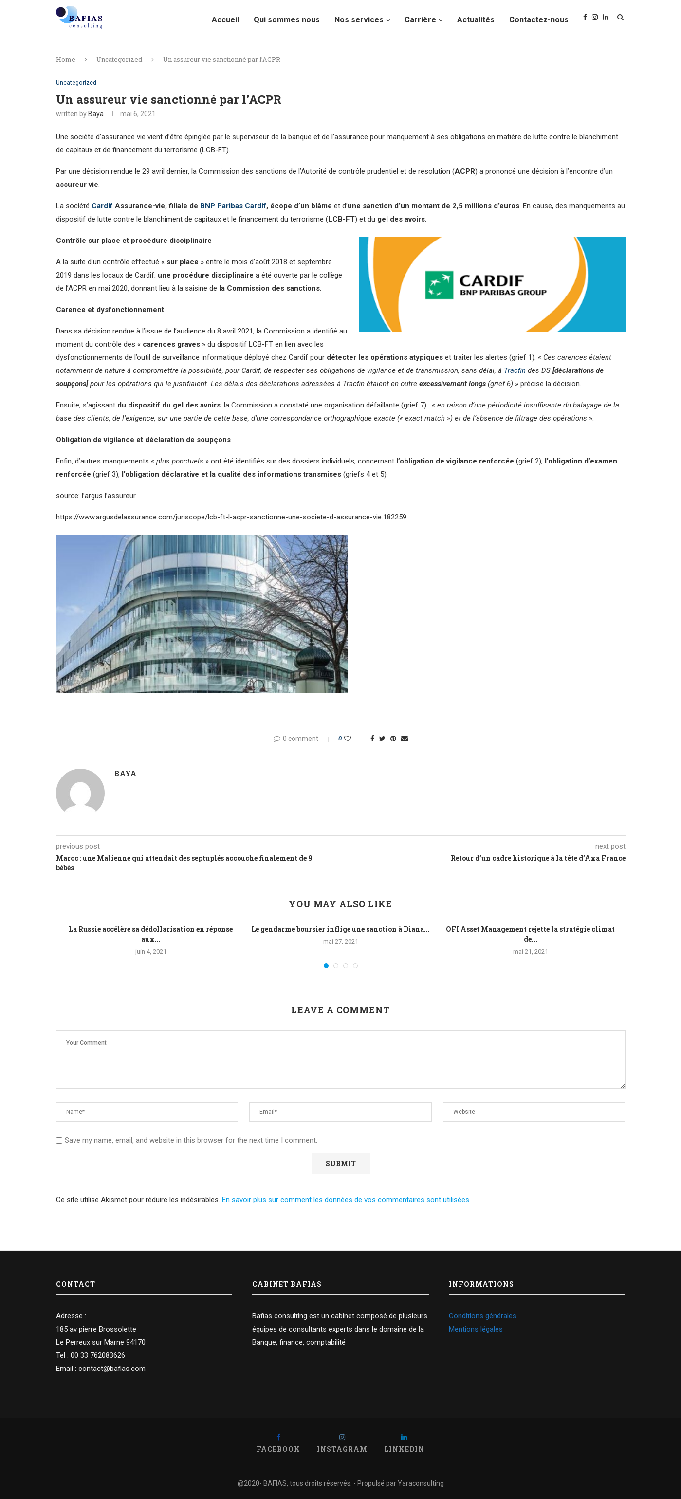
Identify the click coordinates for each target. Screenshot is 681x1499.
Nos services (359, 19)
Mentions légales (476, 1329)
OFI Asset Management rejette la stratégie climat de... (530, 934)
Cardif (102, 207)
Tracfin (515, 371)
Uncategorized (119, 59)
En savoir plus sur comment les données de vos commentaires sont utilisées (345, 1200)
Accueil (225, 19)
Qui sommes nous (287, 19)
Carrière (420, 19)
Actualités (476, 19)
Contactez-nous (539, 19)
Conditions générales (482, 1316)
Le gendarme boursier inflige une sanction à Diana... (340, 929)
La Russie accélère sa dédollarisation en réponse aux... (151, 934)
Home (65, 59)
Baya (96, 115)
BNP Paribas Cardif (233, 207)
